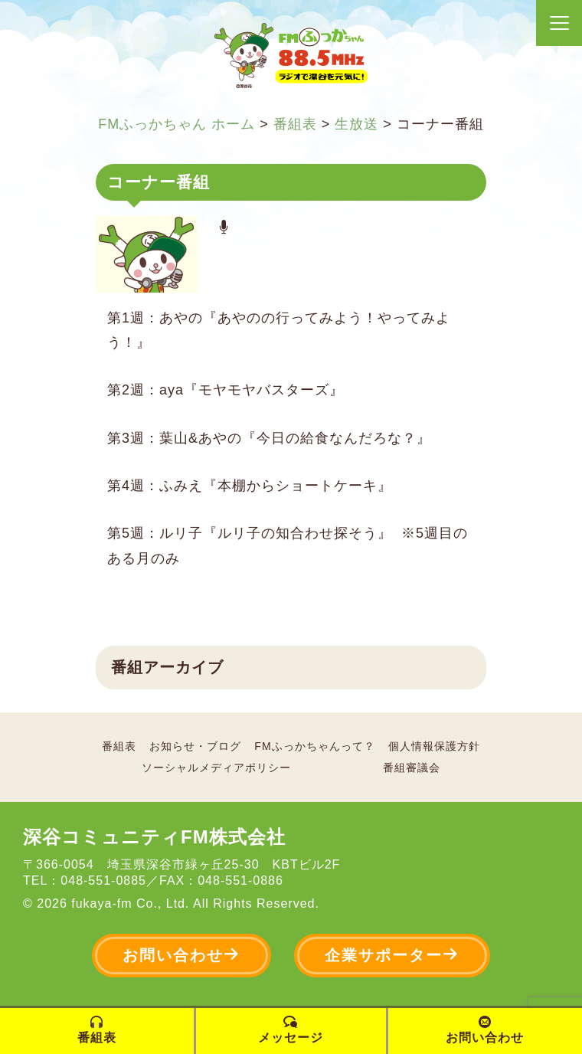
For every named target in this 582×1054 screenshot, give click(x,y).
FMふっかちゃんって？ (314, 746)
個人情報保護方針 (434, 746)
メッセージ (290, 1030)
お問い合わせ (181, 955)
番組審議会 (411, 767)
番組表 (119, 746)
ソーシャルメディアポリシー (216, 767)
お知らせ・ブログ (195, 746)
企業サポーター (392, 955)
